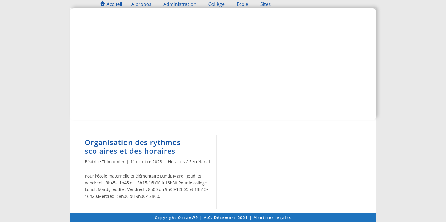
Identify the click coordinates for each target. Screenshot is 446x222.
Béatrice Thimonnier (104, 161)
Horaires (176, 161)
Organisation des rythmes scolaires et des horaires (133, 146)
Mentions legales (272, 217)
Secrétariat (200, 161)
